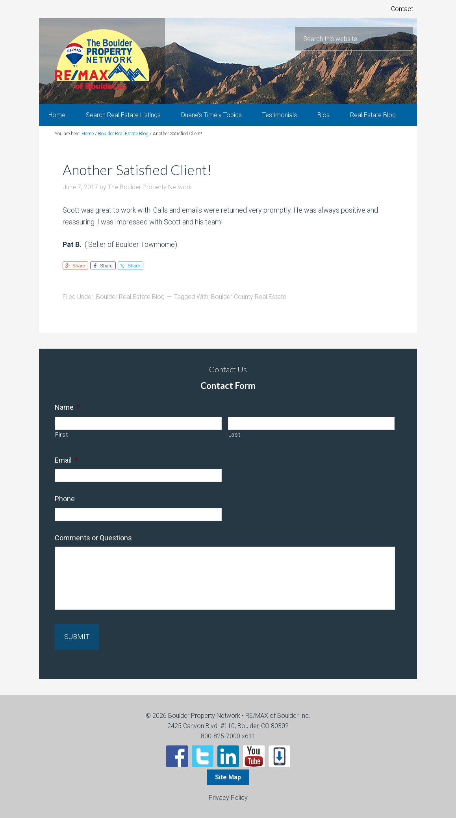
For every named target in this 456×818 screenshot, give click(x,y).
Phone (65, 504)
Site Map (228, 776)
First (61, 439)
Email (66, 465)
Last (234, 439)
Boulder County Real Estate (248, 302)
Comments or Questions (93, 543)
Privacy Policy (228, 797)
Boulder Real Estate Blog (130, 302)
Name (67, 412)
